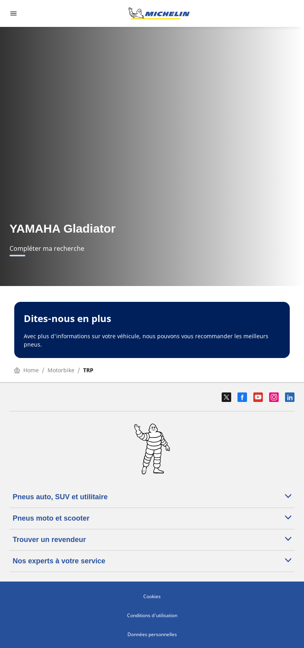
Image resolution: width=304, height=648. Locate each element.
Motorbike (61, 370)
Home (26, 370)
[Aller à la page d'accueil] (159, 13)
